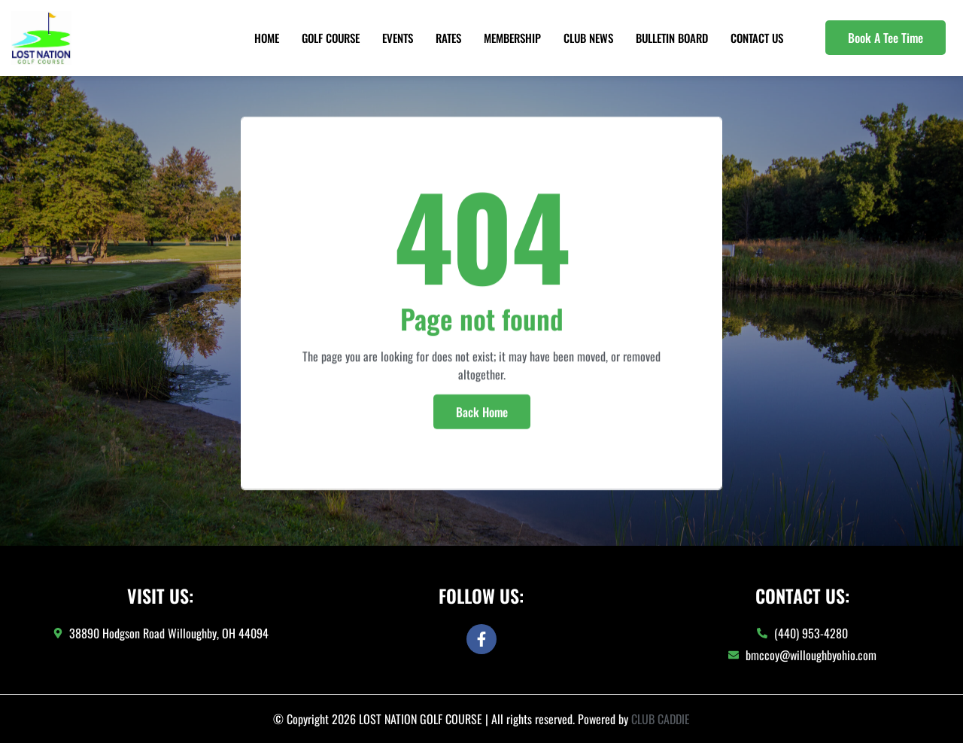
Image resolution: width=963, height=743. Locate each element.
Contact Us (757, 37)
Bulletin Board (672, 37)
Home (266, 37)
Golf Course (331, 37)
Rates (448, 37)
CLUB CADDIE (660, 719)
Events (397, 37)
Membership (512, 37)
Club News (588, 37)
